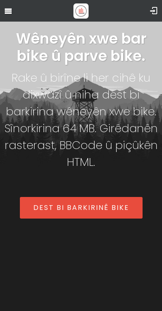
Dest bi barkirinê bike (81, 208)
